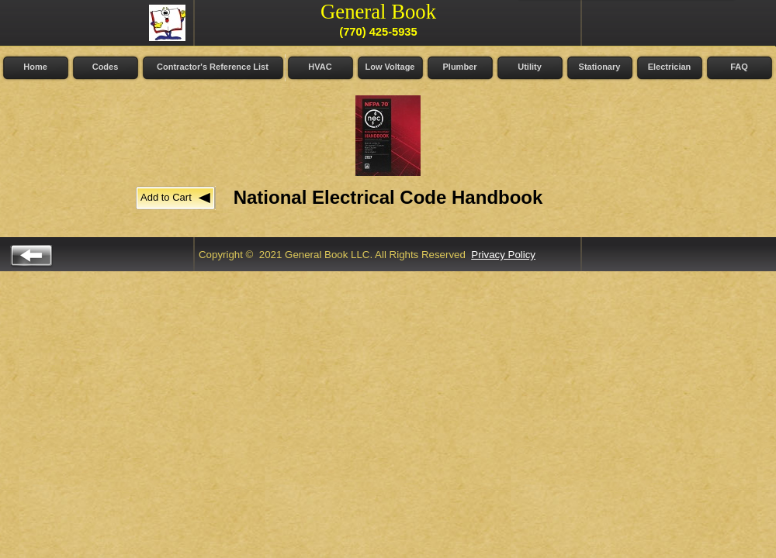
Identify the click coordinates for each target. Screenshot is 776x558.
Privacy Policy (503, 254)
